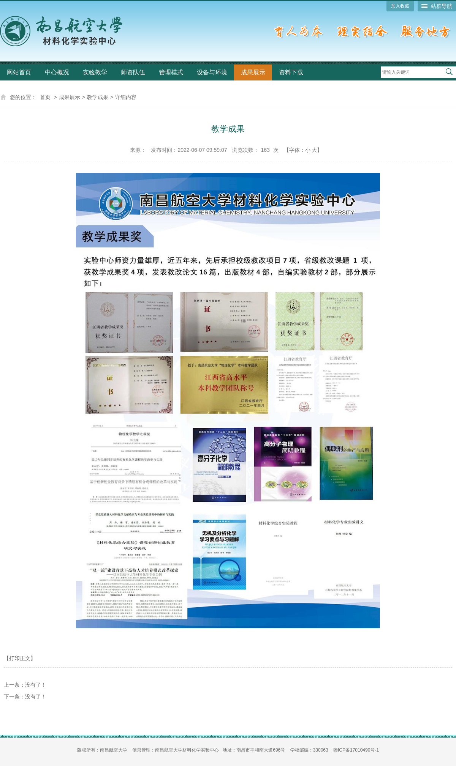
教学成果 (97, 97)
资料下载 (291, 72)
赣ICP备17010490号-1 (356, 750)
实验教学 (95, 72)
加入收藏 (400, 6)
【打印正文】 (20, 658)
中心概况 (57, 72)
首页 (45, 97)
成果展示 (253, 72)
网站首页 (19, 72)
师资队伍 (133, 72)
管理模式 (171, 72)
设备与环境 (212, 72)
